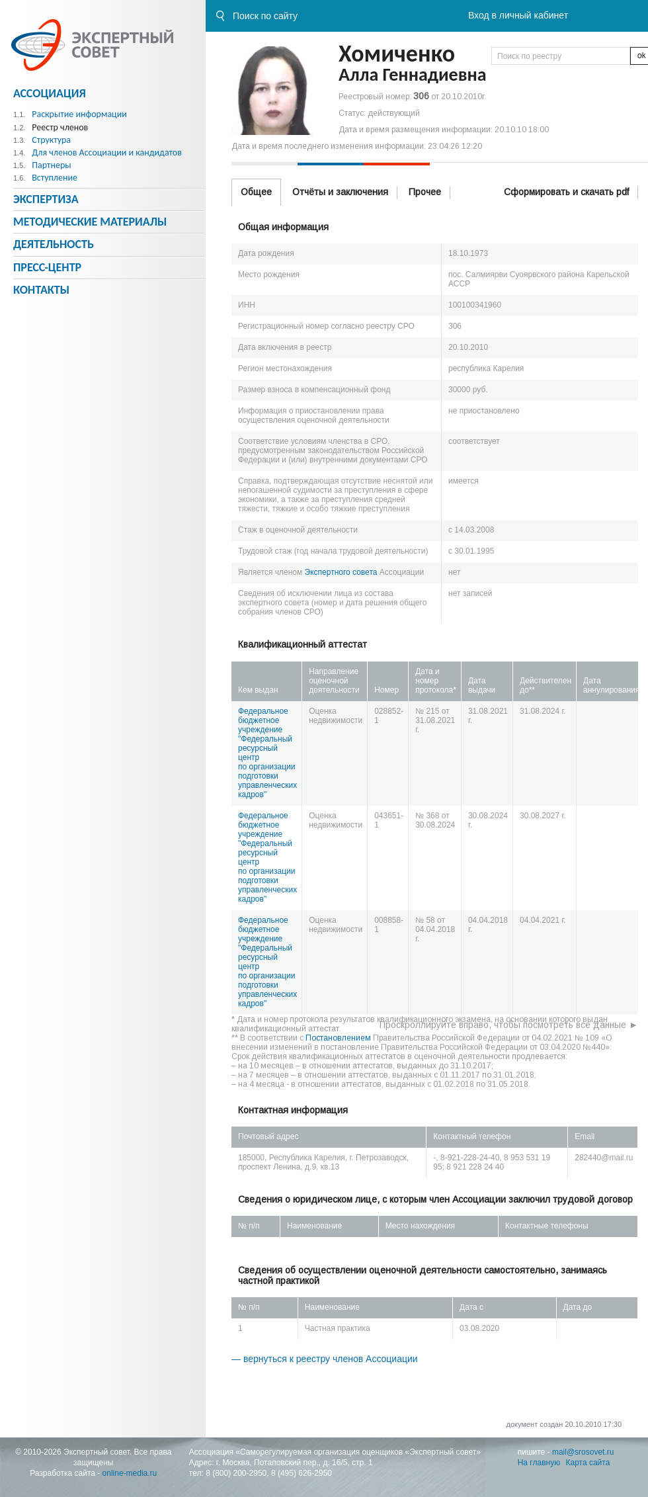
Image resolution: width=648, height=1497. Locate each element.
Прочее (425, 192)
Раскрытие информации (79, 114)
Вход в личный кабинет (518, 15)
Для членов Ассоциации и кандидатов (107, 152)
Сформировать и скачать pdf (566, 192)
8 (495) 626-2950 (301, 1473)
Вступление (54, 177)
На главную (539, 1462)
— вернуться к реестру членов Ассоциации (324, 1358)
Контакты (41, 289)
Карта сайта (588, 1462)
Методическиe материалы (90, 221)
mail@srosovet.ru (583, 1452)
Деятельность (53, 244)
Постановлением (338, 1038)
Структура (51, 140)
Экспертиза (46, 199)
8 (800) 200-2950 (236, 1473)
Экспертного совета (341, 572)
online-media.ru (129, 1473)
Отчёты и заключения (340, 192)
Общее (256, 192)
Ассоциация (49, 93)
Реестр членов (60, 127)
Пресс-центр (47, 267)
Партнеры (51, 165)
